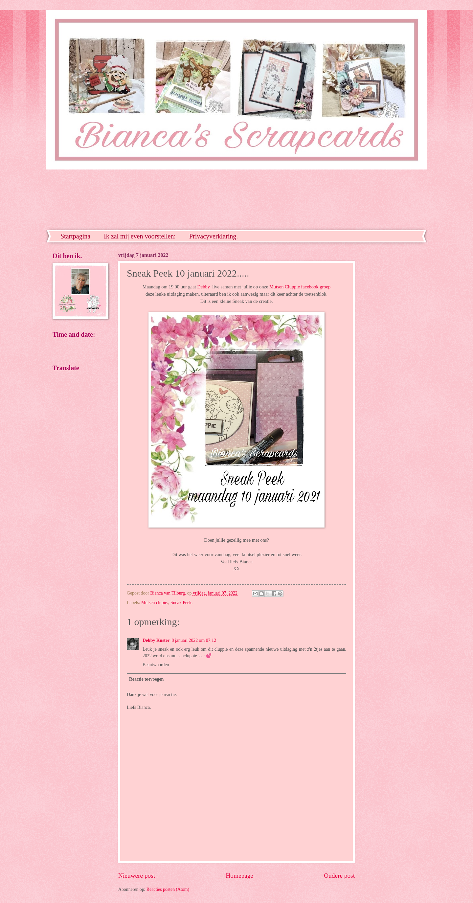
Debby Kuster (156, 640)
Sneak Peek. (181, 602)
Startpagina (75, 236)
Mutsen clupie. (154, 602)
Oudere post (339, 875)
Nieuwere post (136, 875)
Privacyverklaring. (213, 236)
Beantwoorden (156, 664)
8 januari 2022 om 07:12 (193, 640)
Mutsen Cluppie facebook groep (299, 286)
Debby (203, 286)
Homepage (239, 875)
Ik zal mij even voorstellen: (140, 236)
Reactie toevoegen (146, 679)
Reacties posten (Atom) (167, 889)
